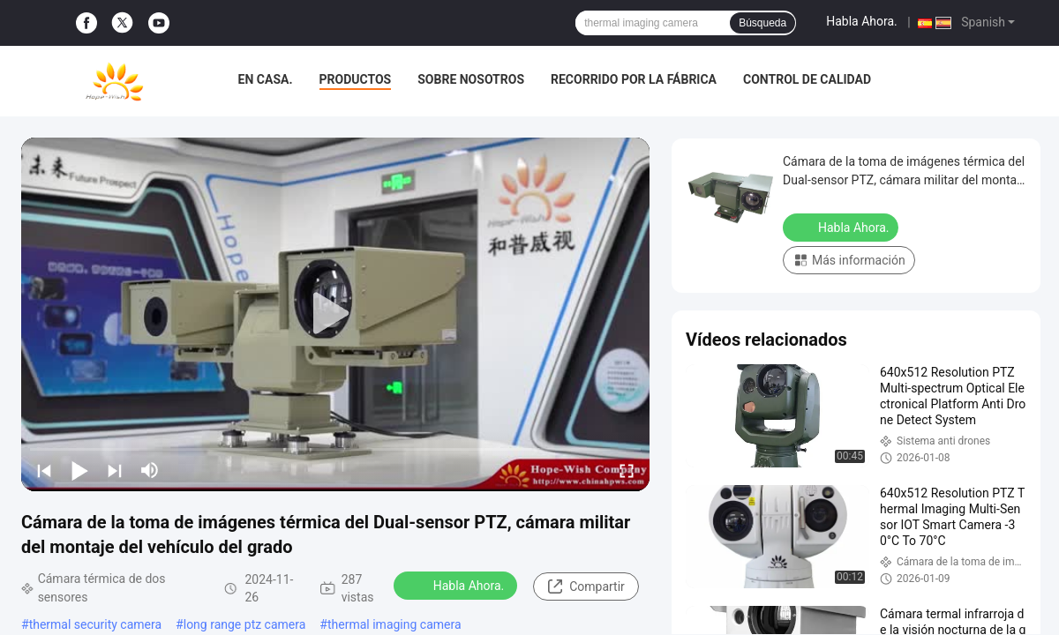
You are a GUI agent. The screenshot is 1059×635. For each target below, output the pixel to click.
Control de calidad (807, 79)
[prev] (44, 470)
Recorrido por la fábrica (634, 79)
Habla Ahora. (862, 21)
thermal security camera (95, 624)
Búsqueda (762, 23)
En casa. (265, 79)
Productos (355, 79)
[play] (335, 314)
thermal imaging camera (394, 624)
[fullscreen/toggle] (626, 470)
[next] (114, 470)
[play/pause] (79, 470)
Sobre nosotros (470, 79)
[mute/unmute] (150, 470)
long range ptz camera (245, 624)
